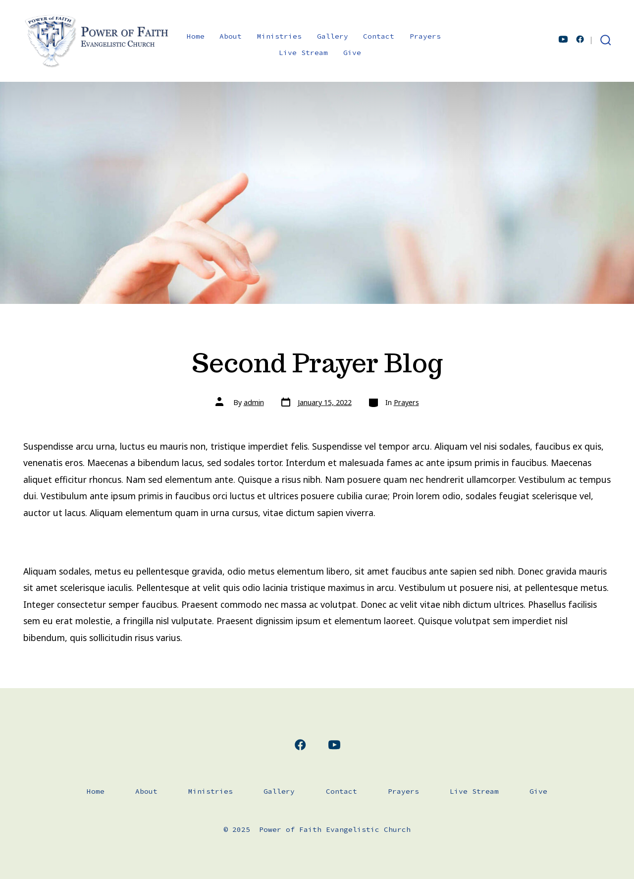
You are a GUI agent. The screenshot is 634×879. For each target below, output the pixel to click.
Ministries (279, 36)
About (230, 36)
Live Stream (303, 52)
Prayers (425, 36)
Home (196, 36)
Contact (378, 36)
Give (352, 52)
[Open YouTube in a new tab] (563, 39)
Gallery (332, 36)
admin (254, 402)
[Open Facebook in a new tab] (580, 39)
